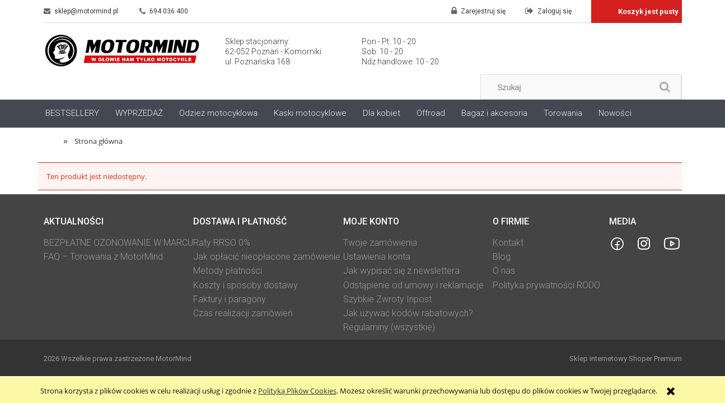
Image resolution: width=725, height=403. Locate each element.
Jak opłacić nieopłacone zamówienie (266, 256)
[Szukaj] (665, 87)
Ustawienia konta (376, 256)
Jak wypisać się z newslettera (401, 270)
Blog (502, 256)
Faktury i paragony (229, 299)
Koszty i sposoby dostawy (245, 285)
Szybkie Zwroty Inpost (387, 299)
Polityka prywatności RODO (546, 285)
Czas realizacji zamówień (243, 313)
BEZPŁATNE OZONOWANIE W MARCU (118, 242)
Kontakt (508, 242)
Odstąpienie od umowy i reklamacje (413, 285)
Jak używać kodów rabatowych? (408, 313)
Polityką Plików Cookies (297, 391)
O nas (504, 270)
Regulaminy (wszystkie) (389, 327)
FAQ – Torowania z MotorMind (103, 256)
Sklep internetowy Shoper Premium (625, 358)
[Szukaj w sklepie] (569, 87)
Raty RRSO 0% (221, 242)
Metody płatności (227, 270)
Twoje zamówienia (380, 242)
